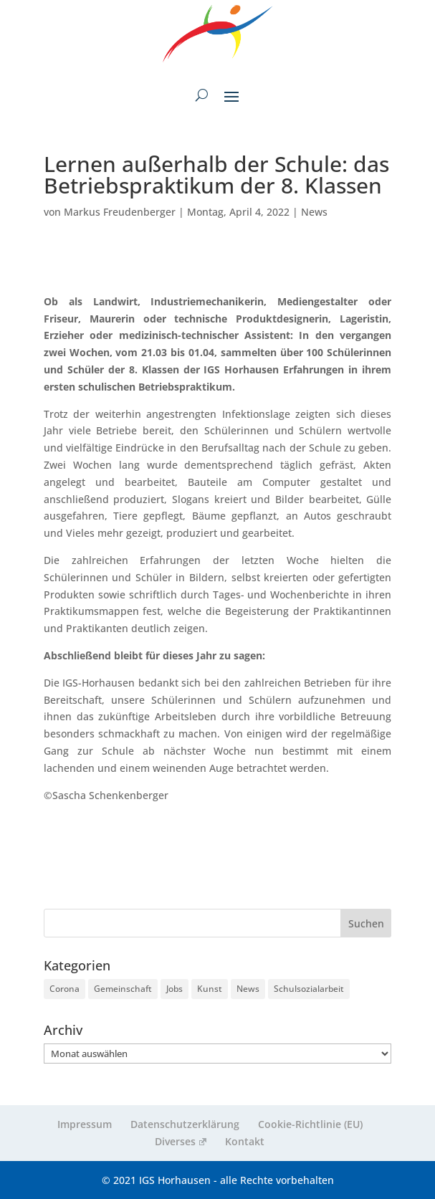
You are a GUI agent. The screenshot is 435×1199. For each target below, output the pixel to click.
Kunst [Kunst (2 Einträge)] (209, 989)
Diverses (180, 1141)
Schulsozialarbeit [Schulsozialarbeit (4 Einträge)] (309, 989)
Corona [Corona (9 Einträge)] (64, 989)
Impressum (84, 1124)
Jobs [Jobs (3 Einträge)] (174, 989)
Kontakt (244, 1141)
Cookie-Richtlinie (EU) (310, 1124)
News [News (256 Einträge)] (247, 989)
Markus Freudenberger (120, 212)
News (314, 212)
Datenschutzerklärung (184, 1124)
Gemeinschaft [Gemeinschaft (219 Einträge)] (123, 989)
